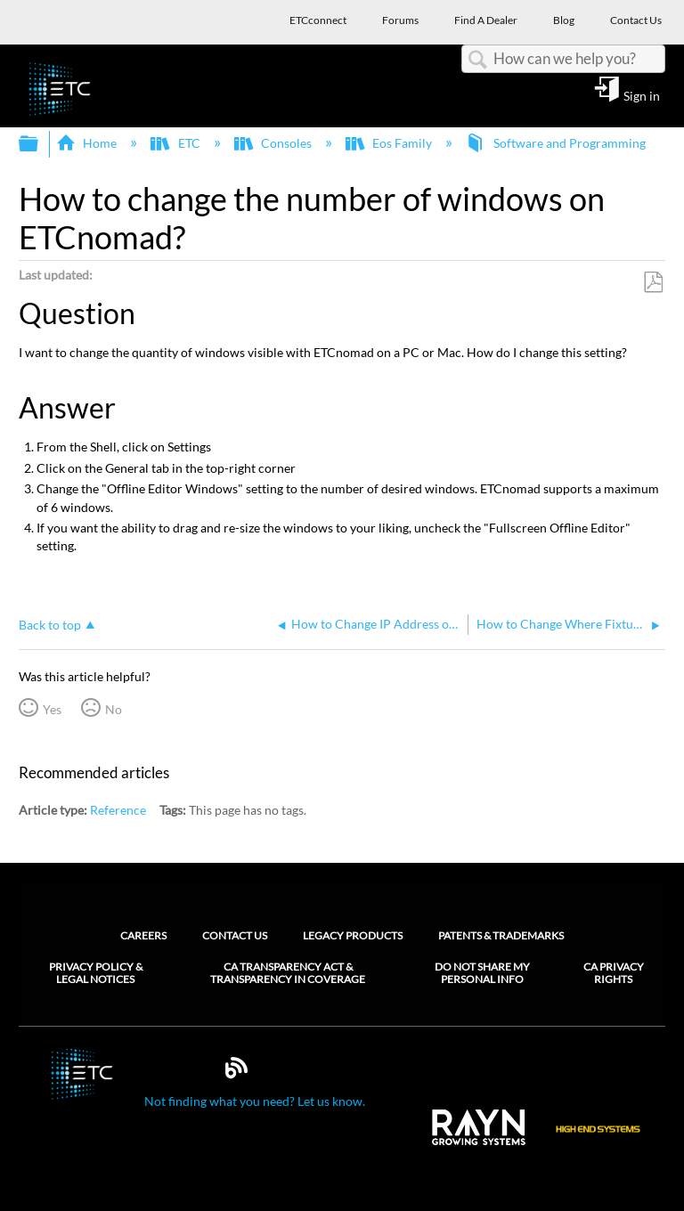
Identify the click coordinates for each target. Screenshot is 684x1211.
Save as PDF (653, 283)
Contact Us (234, 935)
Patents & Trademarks (501, 935)
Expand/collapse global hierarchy (40, 144)
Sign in (641, 95)
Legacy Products (353, 935)
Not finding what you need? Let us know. (254, 1101)
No (113, 709)
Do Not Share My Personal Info (482, 973)
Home (87, 142)
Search (477, 60)
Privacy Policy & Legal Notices (95, 973)
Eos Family (390, 142)
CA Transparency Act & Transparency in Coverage (287, 973)
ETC (176, 142)
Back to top (50, 624)
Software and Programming (556, 142)
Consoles (274, 142)
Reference (118, 809)
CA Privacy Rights (613, 973)
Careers (143, 935)
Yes (52, 709)
